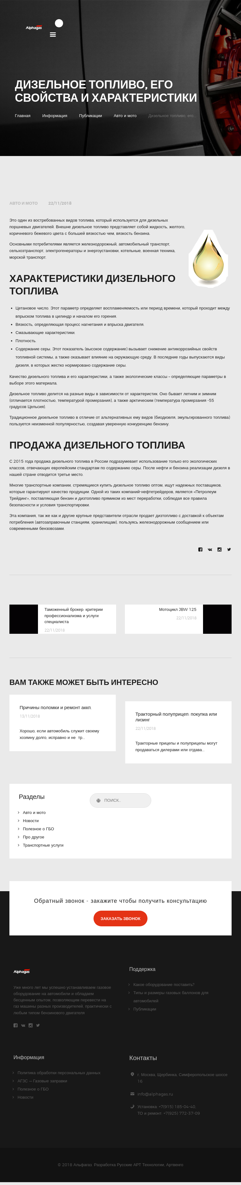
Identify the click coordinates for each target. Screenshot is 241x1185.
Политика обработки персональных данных (59, 1075)
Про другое (33, 838)
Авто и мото (125, 115)
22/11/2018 (60, 203)
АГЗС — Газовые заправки (42, 1083)
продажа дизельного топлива (62, 461)
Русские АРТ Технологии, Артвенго (150, 1167)
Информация (54, 115)
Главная (22, 115)
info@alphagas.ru (155, 1096)
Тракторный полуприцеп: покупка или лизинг (174, 718)
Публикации (90, 115)
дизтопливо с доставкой (178, 515)
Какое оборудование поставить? (164, 985)
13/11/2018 (30, 717)
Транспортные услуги (43, 846)
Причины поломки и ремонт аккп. (58, 708)
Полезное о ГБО (38, 830)
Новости (31, 822)
